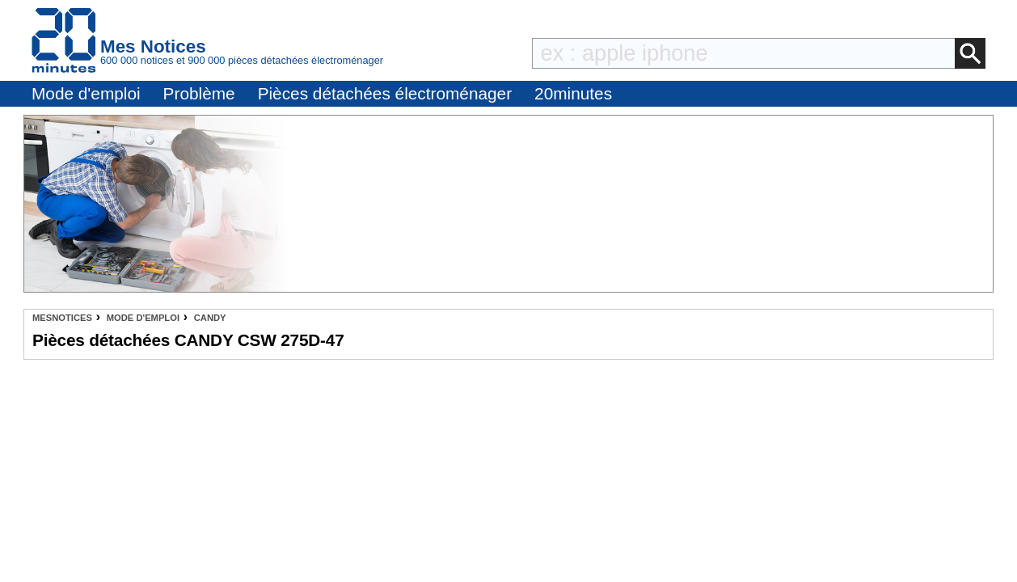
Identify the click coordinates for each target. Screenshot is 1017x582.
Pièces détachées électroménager (385, 93)
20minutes (573, 93)
